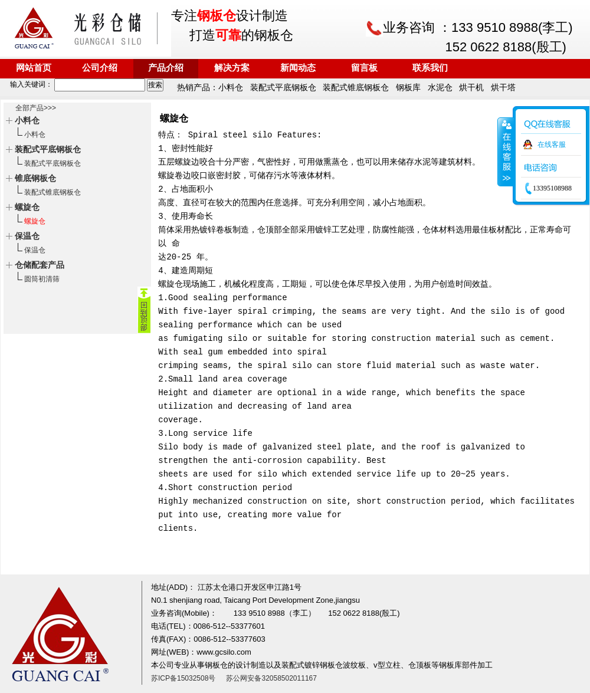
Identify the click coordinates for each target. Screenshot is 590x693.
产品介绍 (165, 68)
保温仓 (34, 250)
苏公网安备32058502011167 (271, 678)
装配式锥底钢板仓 (52, 192)
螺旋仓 (34, 221)
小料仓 (34, 134)
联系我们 (430, 68)
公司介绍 (99, 68)
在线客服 (551, 144)
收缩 (505, 151)
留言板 (364, 68)
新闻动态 (298, 68)
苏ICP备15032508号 (183, 678)
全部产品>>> (35, 108)
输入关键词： (73, 84)
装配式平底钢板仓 (52, 163)
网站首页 (33, 68)
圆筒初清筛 (42, 279)
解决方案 (232, 68)
